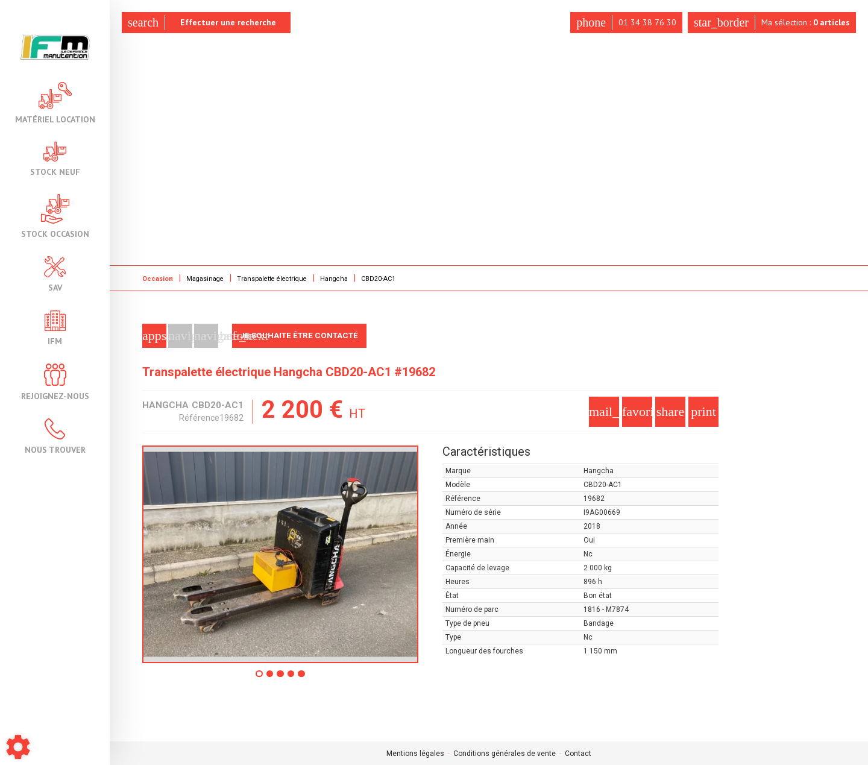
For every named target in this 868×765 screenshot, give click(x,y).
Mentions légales (415, 753)
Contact (578, 753)
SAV (55, 274)
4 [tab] (293, 677)
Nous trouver (55, 436)
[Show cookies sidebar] (18, 747)
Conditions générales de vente (504, 753)
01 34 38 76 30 (623, 22)
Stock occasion (55, 216)
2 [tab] (268, 677)
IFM (55, 327)
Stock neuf (55, 159)
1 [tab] (256, 677)
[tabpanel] (280, 553)
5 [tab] (305, 677)
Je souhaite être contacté (303, 335)
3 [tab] (280, 677)
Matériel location (55, 103)
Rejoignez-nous (55, 382)
